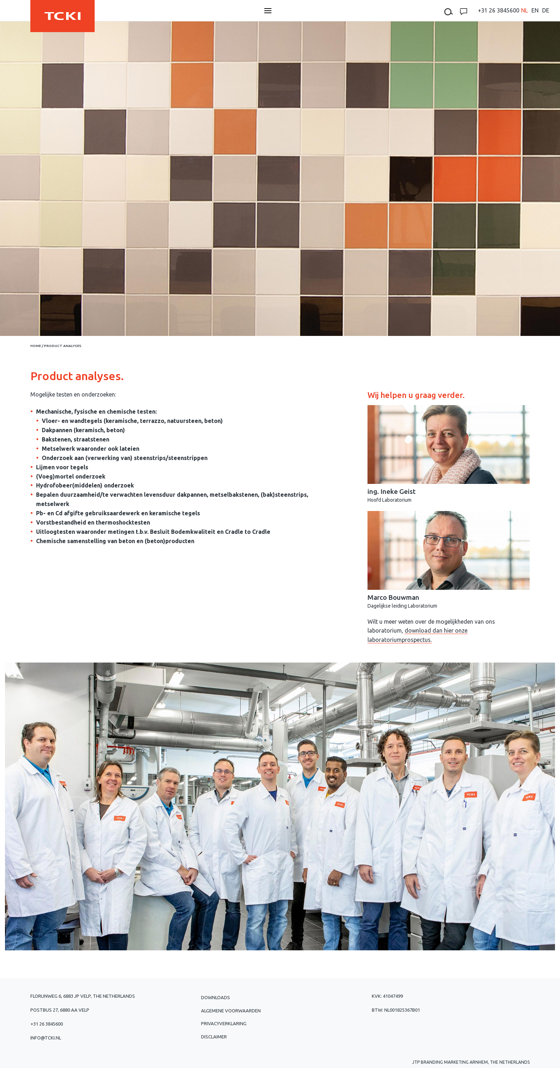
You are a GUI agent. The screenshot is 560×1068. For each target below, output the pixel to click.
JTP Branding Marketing (440, 1062)
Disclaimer (214, 1036)
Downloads (215, 997)
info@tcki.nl (45, 1037)
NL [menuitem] (524, 10)
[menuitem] (524, 10)
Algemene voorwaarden (231, 1010)
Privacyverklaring (223, 1023)
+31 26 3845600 (498, 10)
